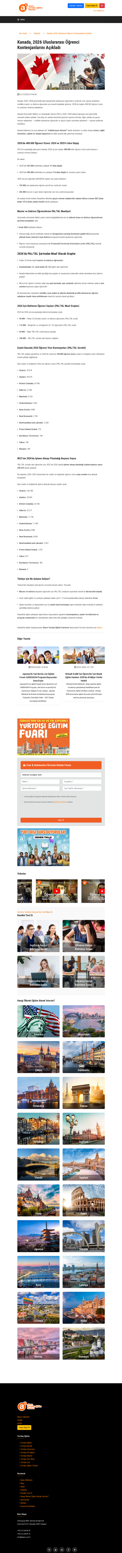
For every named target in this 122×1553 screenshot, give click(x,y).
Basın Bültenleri (25, 1480)
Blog (21, 1483)
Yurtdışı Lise (24, 1462)
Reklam (22, 1503)
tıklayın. (99, 627)
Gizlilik (19, 1420)
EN (102, 5)
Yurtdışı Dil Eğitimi (27, 1452)
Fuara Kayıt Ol (91, 5)
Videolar (23, 1490)
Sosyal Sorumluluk (27, 1506)
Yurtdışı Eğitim (25, 1443)
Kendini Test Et (25, 1493)
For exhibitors (98, 10)
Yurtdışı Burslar (25, 1446)
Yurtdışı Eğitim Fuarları (28, 1465)
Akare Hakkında (23, 1417)
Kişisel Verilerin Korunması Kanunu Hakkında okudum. (48, 802)
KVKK (19, 1423)
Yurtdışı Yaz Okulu (26, 1459)
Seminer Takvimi (75, 5)
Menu (21, 19)
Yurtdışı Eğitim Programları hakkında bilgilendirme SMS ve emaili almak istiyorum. (50, 797)
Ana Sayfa (23, 33)
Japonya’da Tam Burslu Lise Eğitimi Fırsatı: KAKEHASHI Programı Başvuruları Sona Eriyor (38, 677)
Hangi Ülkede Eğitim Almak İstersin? (34, 1496)
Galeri (22, 1486)
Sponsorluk (24, 1500)
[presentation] (40, 811)
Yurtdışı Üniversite (27, 1449)
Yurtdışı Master (25, 1456)
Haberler (37, 33)
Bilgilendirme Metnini (60, 802)
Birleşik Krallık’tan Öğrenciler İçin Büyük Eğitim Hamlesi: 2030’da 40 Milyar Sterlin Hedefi (83, 677)
